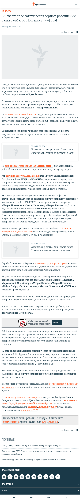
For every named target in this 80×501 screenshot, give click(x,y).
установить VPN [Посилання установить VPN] (29, 410)
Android (53, 422)
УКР (48, 498)
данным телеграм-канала (29, 166)
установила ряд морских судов (51, 263)
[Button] (67, 32)
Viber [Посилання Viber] (54, 407)
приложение (11, 422)
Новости (7, 11)
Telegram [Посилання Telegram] (32, 407)
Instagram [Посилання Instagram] (43, 407)
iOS (44, 422)
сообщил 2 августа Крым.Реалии (23, 176)
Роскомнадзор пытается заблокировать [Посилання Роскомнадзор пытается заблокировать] (22, 397)
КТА (31, 498)
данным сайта (21, 114)
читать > (56, 323)
